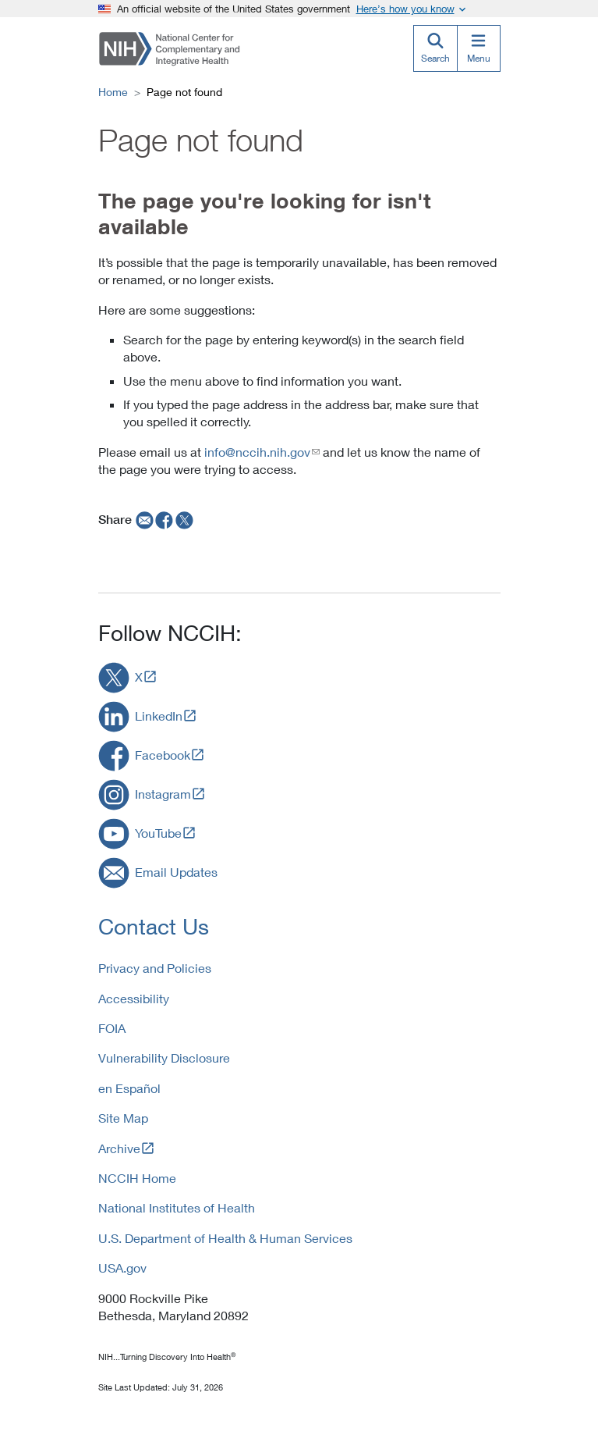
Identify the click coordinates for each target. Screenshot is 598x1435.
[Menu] (479, 48)
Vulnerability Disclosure (164, 1057)
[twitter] (185, 519)
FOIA (112, 1027)
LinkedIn (158, 715)
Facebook (162, 754)
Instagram (163, 793)
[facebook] (164, 519)
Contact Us (153, 926)
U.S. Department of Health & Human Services (225, 1237)
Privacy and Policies (154, 967)
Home (113, 91)
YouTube (158, 832)
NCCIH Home (137, 1177)
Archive (119, 1148)
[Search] (435, 48)
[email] (143, 519)
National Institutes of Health (176, 1207)
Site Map (123, 1117)
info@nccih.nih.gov (257, 451)
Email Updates (176, 871)
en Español (129, 1088)
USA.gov (122, 1267)
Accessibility (133, 998)
